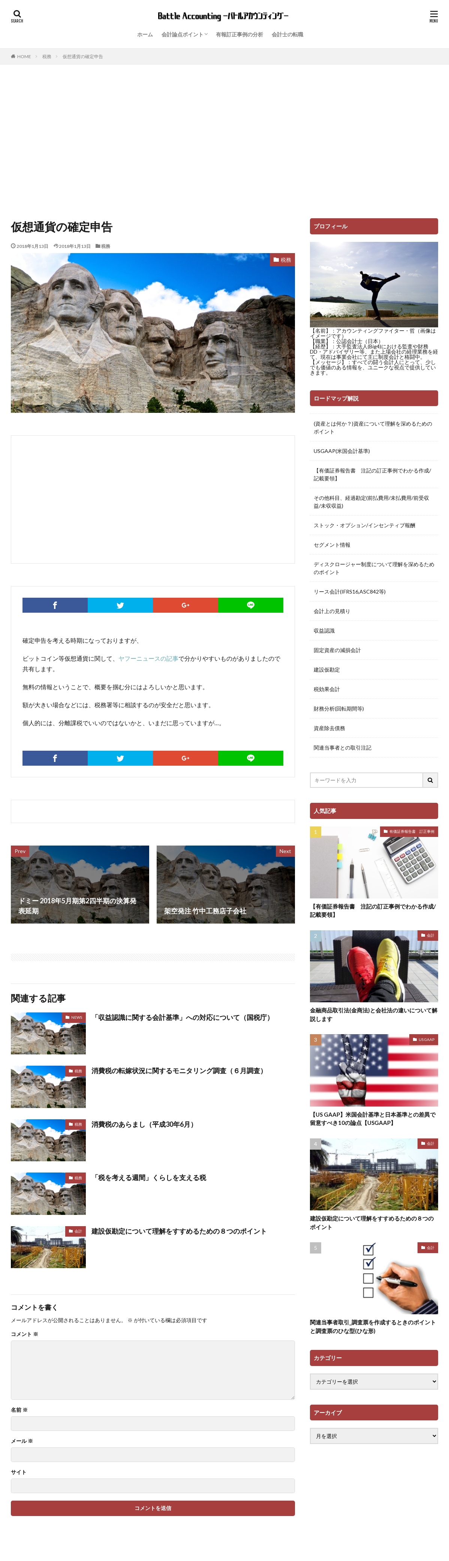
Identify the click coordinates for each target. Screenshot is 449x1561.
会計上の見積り (332, 611)
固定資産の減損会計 (337, 650)
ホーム (145, 34)
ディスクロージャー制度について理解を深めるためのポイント (374, 568)
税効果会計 (327, 689)
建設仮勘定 (327, 669)
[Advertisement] (224, 139)
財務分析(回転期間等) (339, 708)
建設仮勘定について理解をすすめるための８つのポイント (179, 1231)
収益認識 (324, 630)
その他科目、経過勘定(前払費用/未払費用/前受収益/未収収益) (371, 502)
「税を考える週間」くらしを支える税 (148, 1177)
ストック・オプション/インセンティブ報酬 (364, 525)
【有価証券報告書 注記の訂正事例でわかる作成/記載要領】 (372, 474)
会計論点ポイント (183, 34)
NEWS (76, 1017)
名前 (19, 1410)
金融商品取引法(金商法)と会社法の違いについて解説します (373, 1014)
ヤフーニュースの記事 (148, 658)
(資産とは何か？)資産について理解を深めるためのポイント (373, 427)
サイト (19, 1472)
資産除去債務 (329, 728)
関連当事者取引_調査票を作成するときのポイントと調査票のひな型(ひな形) (373, 1326)
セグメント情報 (332, 544)
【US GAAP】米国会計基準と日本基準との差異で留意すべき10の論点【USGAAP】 (373, 1118)
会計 (78, 1231)
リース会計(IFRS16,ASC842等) (350, 591)
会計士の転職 (287, 34)
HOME (24, 56)
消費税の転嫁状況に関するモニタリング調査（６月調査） (179, 1070)
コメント (24, 1334)
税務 (46, 56)
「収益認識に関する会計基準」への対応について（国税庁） (182, 1017)
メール (22, 1441)
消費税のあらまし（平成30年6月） (144, 1124)
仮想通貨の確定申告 (83, 56)
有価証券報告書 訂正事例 (411, 831)
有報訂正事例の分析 (239, 34)
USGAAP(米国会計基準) (342, 451)
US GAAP (426, 1039)
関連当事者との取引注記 (342, 747)
